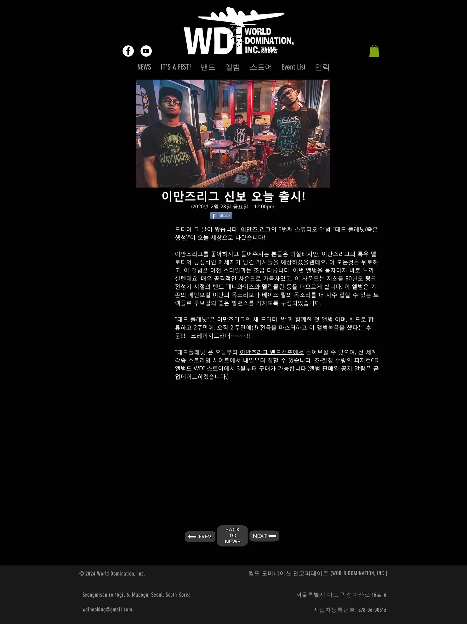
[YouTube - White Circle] (146, 51)
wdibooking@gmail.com (107, 609)
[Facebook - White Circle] (128, 51)
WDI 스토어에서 (214, 368)
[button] (374, 51)
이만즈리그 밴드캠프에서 (272, 351)
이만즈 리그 (256, 229)
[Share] (221, 215)
